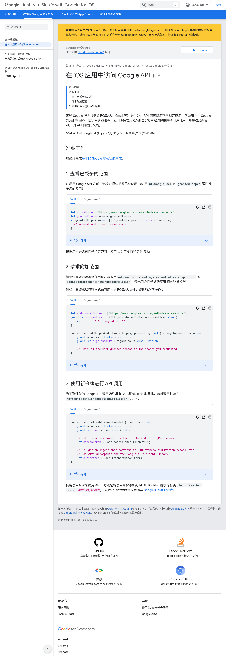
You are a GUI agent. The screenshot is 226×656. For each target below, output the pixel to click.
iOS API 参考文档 (111, 14)
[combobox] (160, 4)
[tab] (73, 199)
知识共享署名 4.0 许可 (119, 508)
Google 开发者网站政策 (77, 512)
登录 (218, 4)
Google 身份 (149, 614)
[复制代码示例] (210, 207)
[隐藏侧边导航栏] (48, 649)
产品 (78, 65)
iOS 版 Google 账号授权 (158, 65)
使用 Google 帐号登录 (155, 607)
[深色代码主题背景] (197, 207)
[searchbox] (26, 27)
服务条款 (63, 607)
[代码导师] (203, 207)
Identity (20, 5)
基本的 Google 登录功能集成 (102, 158)
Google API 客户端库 (158, 490)
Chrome (63, 645)
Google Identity (95, 65)
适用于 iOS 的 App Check (77, 14)
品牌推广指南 (66, 614)
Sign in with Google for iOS (68, 5)
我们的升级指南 (183, 34)
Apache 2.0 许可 (180, 508)
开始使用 (10, 14)
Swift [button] (73, 199)
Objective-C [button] (92, 199)
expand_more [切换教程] (206, 240)
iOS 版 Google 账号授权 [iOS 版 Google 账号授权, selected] (38, 14)
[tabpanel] (139, 225)
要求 (192, 30)
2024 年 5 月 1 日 (93, 30)
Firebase (63, 652)
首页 (68, 65)
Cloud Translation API (91, 52)
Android (63, 639)
